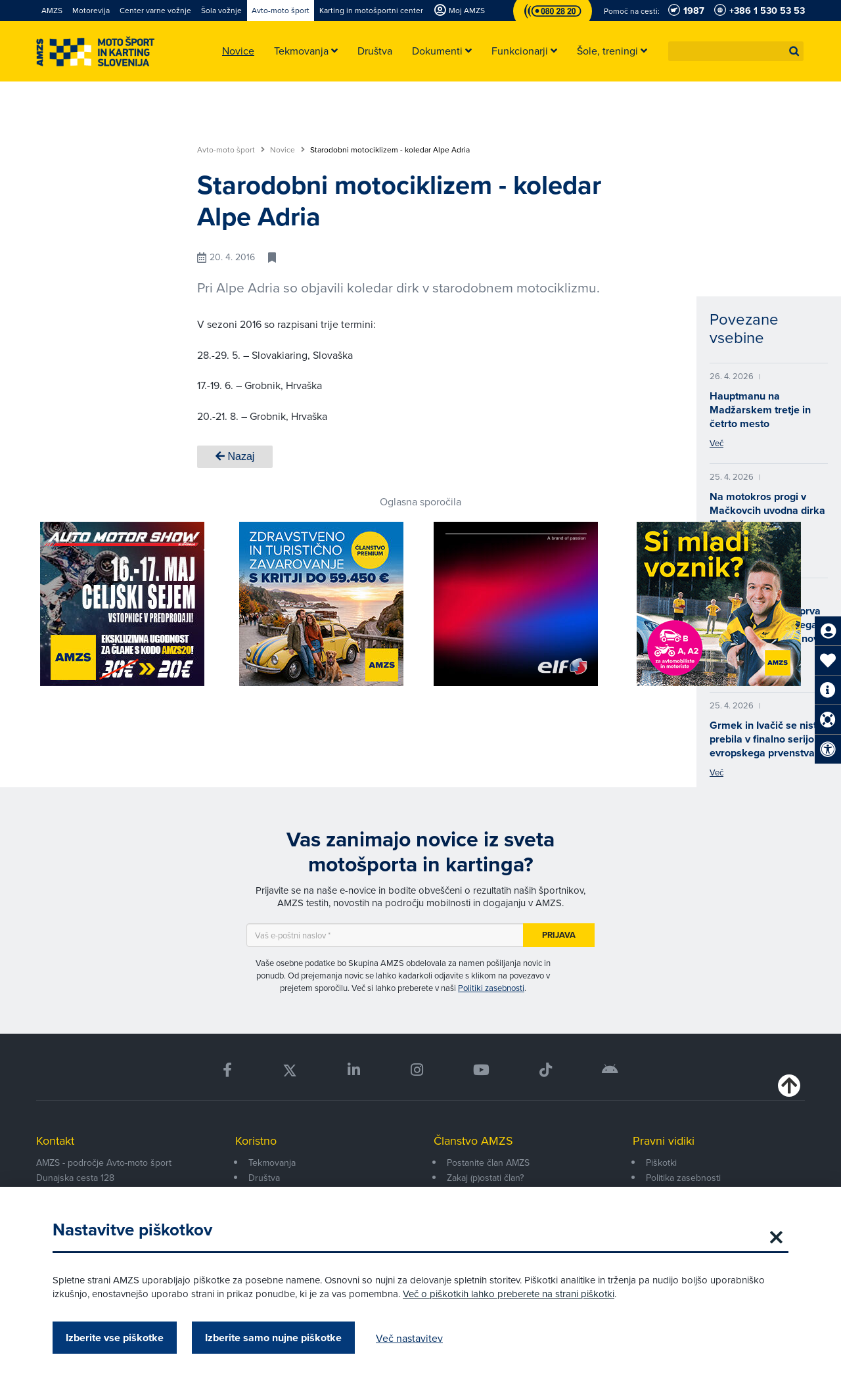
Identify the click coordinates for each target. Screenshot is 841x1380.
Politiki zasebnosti (491, 988)
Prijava (559, 935)
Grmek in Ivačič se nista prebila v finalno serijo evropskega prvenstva (766, 739)
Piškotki (661, 1162)
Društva (264, 1177)
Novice (287, 149)
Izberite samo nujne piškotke (273, 1337)
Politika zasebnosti (683, 1177)
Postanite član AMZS (488, 1162)
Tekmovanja (272, 1162)
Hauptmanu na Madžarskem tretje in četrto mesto (760, 409)
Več (716, 443)
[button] (794, 51)
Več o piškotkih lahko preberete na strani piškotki (508, 1293)
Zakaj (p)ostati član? (485, 1177)
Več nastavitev (409, 1338)
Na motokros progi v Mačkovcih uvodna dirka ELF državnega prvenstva (767, 517)
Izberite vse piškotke (115, 1337)
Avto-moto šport (231, 149)
